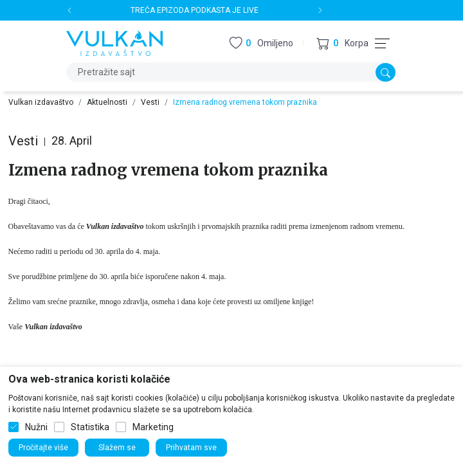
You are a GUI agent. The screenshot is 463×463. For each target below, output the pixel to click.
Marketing (153, 426)
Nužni (36, 426)
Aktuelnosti (107, 102)
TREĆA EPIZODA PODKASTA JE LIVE (195, 10)
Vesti (150, 102)
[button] (342, 43)
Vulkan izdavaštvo (40, 102)
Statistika (90, 426)
